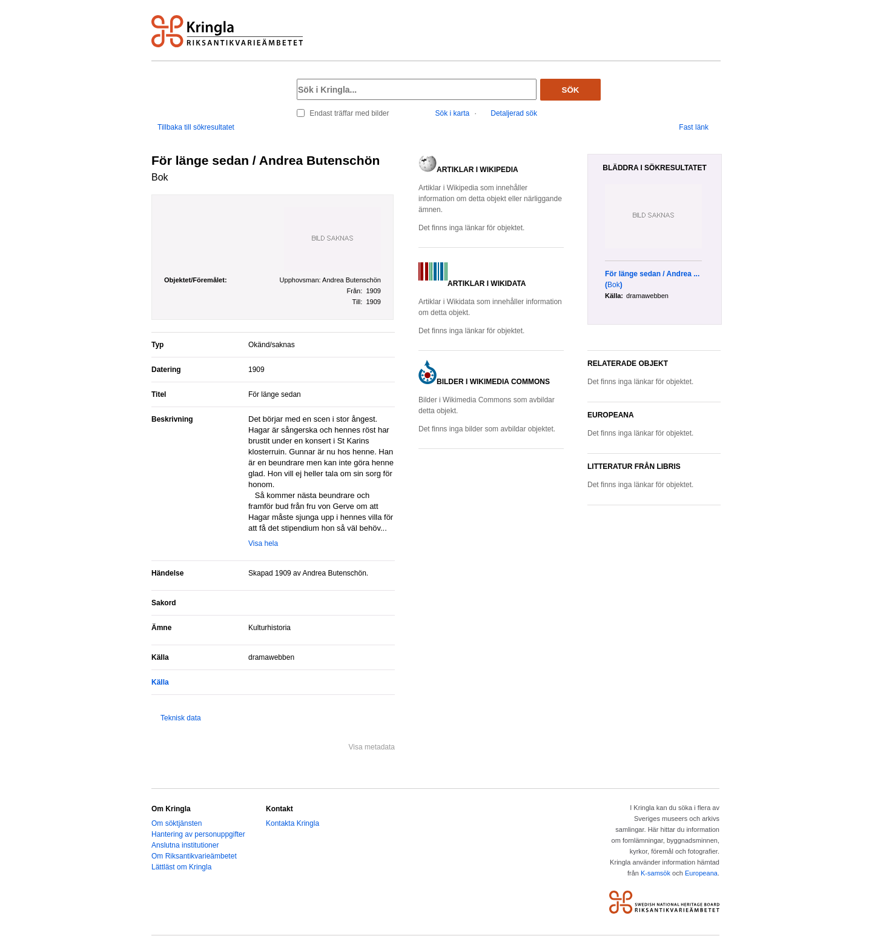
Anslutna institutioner (185, 845)
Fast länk (693, 127)
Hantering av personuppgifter (198, 834)
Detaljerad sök (513, 113)
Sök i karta (452, 113)
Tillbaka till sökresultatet (195, 127)
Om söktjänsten (176, 823)
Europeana (701, 873)
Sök (571, 90)
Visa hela (263, 543)
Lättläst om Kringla (181, 867)
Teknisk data (180, 718)
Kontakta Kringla (292, 823)
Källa (160, 682)
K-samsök (655, 873)
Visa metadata (372, 747)
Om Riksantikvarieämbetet (194, 856)
